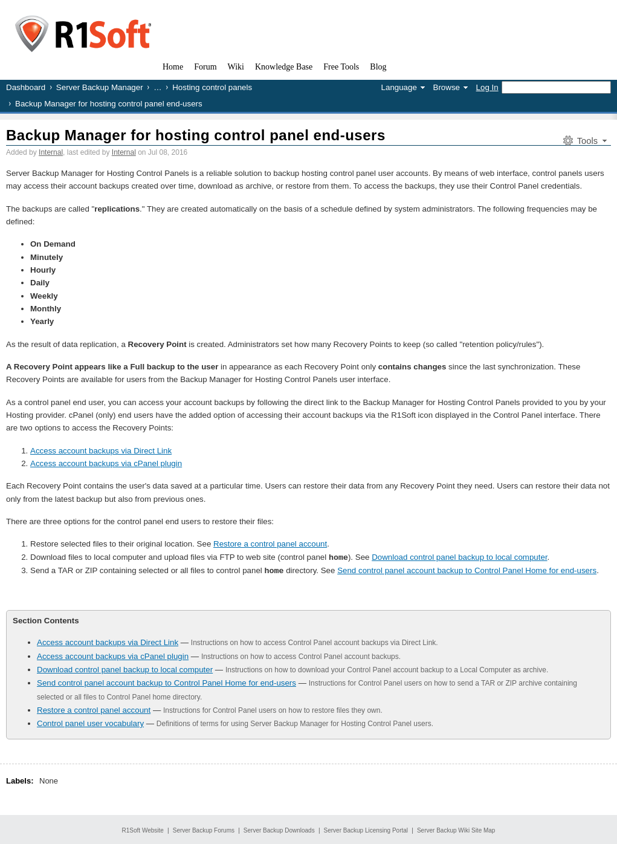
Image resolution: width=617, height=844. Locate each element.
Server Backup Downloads (279, 829)
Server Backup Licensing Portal (366, 829)
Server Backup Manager (99, 87)
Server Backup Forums (203, 829)
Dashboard (25, 87)
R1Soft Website (143, 829)
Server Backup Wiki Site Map (456, 829)
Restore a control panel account (270, 543)
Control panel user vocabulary (90, 722)
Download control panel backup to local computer (459, 557)
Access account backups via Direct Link (101, 450)
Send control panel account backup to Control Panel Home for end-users (466, 569)
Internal (51, 152)
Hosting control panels (212, 87)
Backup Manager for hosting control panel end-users (196, 135)
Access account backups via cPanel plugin (106, 463)
